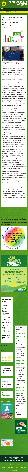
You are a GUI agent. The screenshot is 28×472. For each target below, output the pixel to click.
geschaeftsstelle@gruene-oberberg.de (13, 460)
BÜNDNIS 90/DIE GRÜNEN (18, 3)
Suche (17, 467)
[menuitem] (3, 467)
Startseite (16, 11)
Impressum (23, 467)
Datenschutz (14, 470)
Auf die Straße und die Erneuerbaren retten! (20, 362)
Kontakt (8, 467)
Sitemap (13, 467)
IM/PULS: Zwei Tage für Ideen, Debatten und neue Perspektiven (20, 390)
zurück (4, 201)
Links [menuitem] (16, 464)
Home (3, 467)
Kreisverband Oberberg (7, 11)
